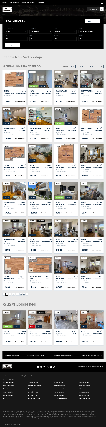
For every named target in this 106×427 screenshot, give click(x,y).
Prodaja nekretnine (60, 398)
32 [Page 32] (17, 294)
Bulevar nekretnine (34, 385)
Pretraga (12, 44)
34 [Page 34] (24, 294)
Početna (4, 3)
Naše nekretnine (14, 3)
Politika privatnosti (84, 366)
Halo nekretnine (84, 385)
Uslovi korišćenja (98, 366)
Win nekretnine (84, 388)
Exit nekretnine (33, 391)
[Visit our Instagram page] (41, 366)
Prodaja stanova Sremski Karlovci (63, 354)
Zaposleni (41, 3)
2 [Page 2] (10, 294)
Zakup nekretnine (34, 398)
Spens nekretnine (59, 388)
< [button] (3, 294)
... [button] (15, 294)
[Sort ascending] (71, 65)
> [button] (27, 294)
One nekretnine (84, 395)
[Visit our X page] (48, 366)
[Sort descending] (74, 65)
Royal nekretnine (8, 385)
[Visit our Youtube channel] (44, 366)
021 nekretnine (58, 382)
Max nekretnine (84, 391)
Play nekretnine (59, 391)
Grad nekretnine (7, 382)
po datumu (90, 66)
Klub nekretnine (7, 388)
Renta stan (6, 398)
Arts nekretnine (59, 395)
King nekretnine (7, 395)
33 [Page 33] (21, 294)
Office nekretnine (59, 385)
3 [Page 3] (13, 294)
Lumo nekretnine (84, 398)
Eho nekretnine (33, 388)
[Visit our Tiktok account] (54, 366)
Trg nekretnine (33, 395)
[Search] (102, 9)
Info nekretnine (84, 382)
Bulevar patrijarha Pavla (87, 31)
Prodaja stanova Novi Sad (11, 354)
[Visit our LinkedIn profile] (51, 366)
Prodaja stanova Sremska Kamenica (91, 354)
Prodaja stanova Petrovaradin (36, 354)
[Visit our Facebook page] (38, 366)
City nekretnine (33, 382)
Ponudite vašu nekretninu (29, 3)
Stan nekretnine (7, 391)
